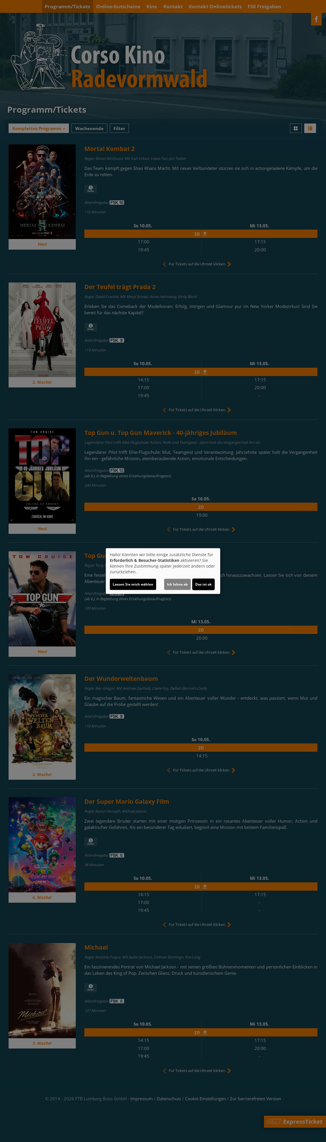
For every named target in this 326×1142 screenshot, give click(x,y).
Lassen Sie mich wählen (133, 584)
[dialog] (163, 571)
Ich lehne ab (177, 584)
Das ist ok (203, 584)
